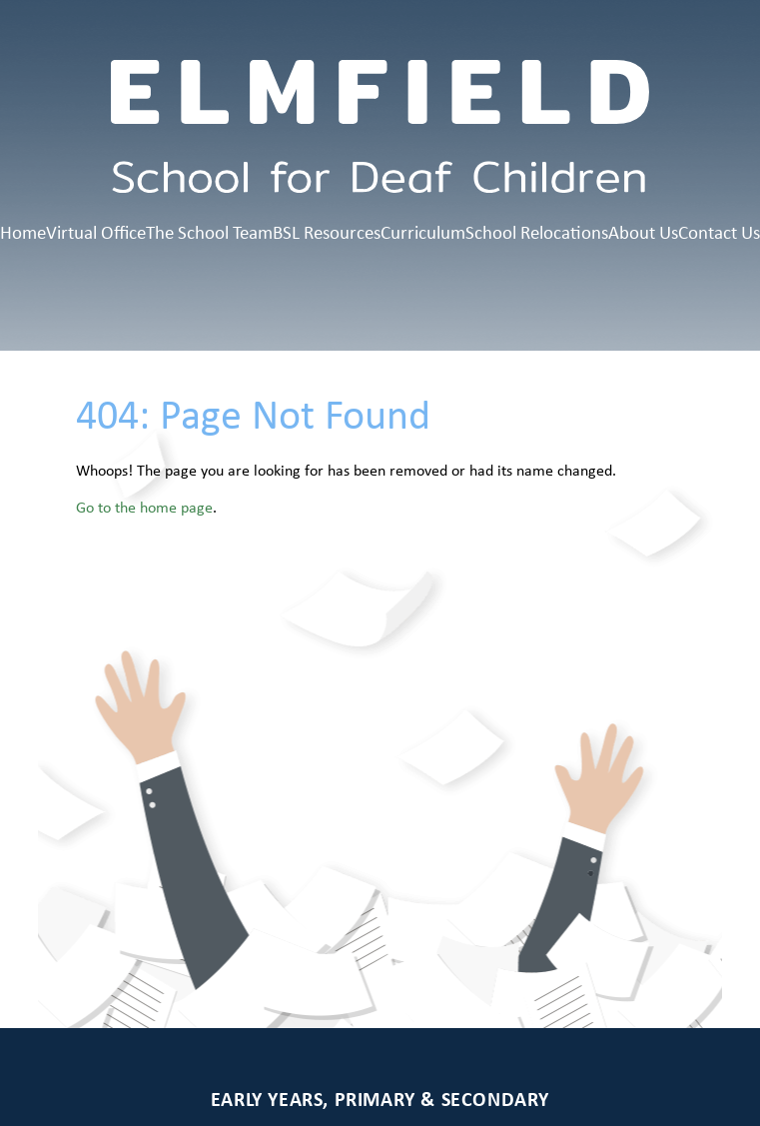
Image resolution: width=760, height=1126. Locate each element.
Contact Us (719, 232)
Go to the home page (144, 507)
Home (23, 232)
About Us (643, 232)
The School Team (209, 232)
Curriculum (422, 232)
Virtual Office (96, 232)
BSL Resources (326, 232)
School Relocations (536, 232)
